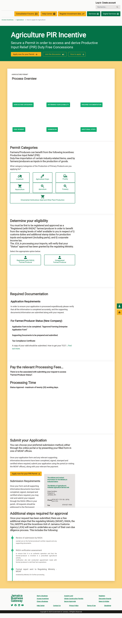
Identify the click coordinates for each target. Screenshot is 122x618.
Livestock (20, 182)
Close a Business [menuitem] (42, 606)
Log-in (99, 3)
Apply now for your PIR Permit (26, 478)
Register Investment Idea (72, 18)
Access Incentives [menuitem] (43, 603)
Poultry (65, 182)
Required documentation (92, 109)
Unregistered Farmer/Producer (59, 265)
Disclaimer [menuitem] (107, 610)
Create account (109, 3)
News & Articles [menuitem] (104, 606)
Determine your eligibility (59, 109)
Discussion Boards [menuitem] (105, 603)
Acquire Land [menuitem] (68, 600)
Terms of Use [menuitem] (91, 610)
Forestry (65, 195)
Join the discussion (54, 59)
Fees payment (19, 134)
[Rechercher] (105, 7)
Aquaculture (20, 195)
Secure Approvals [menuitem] (70, 606)
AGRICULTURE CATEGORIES (24, 109)
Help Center (48, 18)
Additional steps (89, 134)
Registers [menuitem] (102, 600)
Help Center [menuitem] (41, 610)
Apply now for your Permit (25, 59)
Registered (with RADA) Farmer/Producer (25, 265)
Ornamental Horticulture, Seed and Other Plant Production (42, 207)
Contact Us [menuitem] (57, 610)
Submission (52, 134)
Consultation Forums (27, 18)
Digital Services (111, 18)
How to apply (77, 59)
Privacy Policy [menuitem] (73, 610)
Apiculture (42, 195)
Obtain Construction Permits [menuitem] (73, 603)
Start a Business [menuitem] (42, 600)
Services (94, 18)
